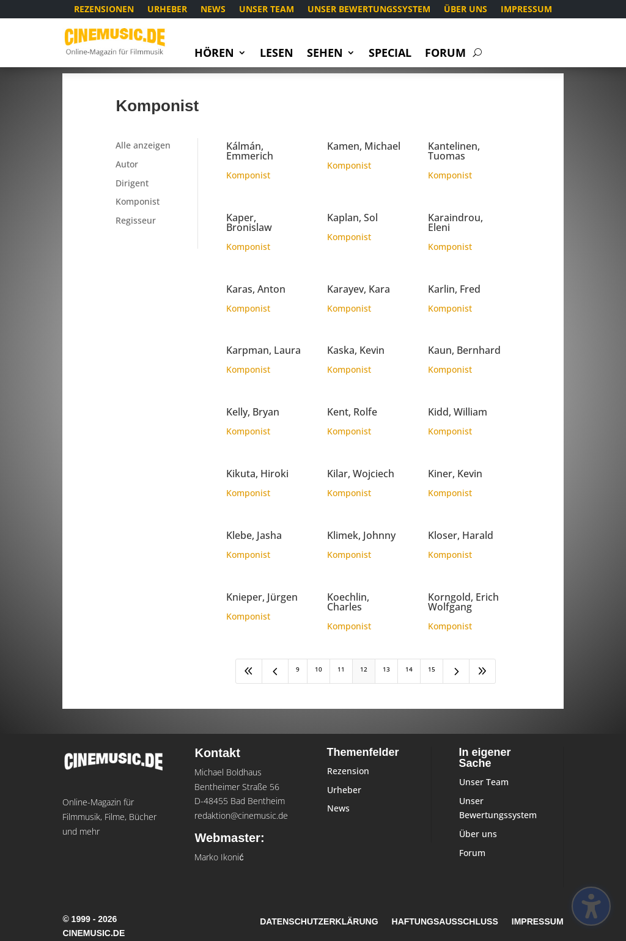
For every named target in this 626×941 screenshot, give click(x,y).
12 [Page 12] (363, 669)
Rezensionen (104, 10)
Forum (445, 54)
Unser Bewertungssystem (368, 10)
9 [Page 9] (298, 669)
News (213, 10)
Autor (127, 164)
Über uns (465, 10)
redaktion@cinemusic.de (241, 815)
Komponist (138, 201)
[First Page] (248, 671)
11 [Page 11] (341, 669)
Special (390, 54)
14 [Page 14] (409, 669)
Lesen (276, 54)
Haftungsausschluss (445, 921)
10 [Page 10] (318, 669)
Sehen (325, 54)
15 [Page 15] (431, 669)
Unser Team (266, 10)
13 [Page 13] (386, 669)
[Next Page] (456, 671)
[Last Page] (482, 671)
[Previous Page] (275, 671)
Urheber (167, 10)
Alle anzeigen (143, 145)
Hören (214, 54)
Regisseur (136, 220)
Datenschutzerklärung (319, 921)
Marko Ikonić (218, 857)
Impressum (526, 10)
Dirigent (132, 183)
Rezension (348, 771)
